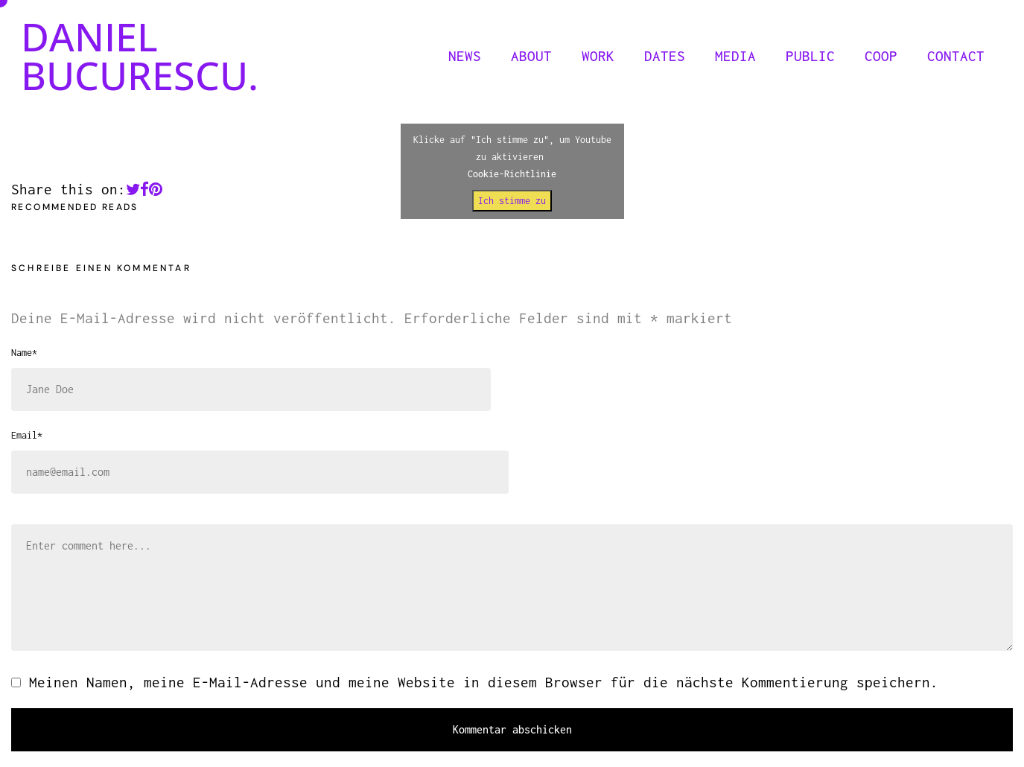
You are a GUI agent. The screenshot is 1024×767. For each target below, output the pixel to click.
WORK (598, 56)
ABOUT (531, 56)
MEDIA (735, 56)
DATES (664, 56)
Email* (26, 435)
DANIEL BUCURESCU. (139, 55)
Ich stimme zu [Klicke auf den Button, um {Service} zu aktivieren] (512, 200)
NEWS (464, 56)
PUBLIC (810, 56)
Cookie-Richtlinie (512, 173)
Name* (24, 352)
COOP (881, 56)
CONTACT (956, 56)
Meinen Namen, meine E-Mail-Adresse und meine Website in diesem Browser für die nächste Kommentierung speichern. (483, 682)
